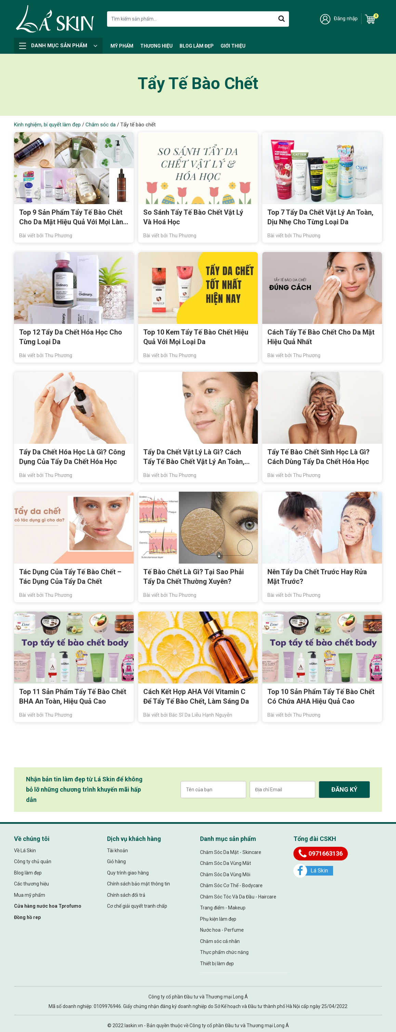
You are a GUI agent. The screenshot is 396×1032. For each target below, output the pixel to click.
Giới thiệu (233, 46)
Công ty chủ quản (32, 861)
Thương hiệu (156, 46)
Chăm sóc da (100, 125)
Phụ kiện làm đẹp (218, 919)
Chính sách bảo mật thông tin (138, 883)
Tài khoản (117, 850)
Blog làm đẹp (197, 46)
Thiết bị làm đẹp (217, 963)
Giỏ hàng (116, 861)
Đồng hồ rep (27, 917)
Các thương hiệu (31, 883)
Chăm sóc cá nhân (220, 941)
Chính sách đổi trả (126, 895)
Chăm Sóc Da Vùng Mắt (225, 863)
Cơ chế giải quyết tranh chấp (137, 906)
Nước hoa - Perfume (222, 930)
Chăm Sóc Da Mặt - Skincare (230, 852)
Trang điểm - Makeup (223, 907)
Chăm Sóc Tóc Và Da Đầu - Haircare (238, 896)
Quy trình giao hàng (128, 873)
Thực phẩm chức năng (224, 952)
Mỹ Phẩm (121, 46)
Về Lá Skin (25, 850)
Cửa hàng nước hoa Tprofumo (47, 906)
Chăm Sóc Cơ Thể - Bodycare (231, 885)
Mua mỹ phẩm (29, 895)
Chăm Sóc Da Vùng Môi (225, 874)
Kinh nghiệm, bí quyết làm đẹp (47, 125)
